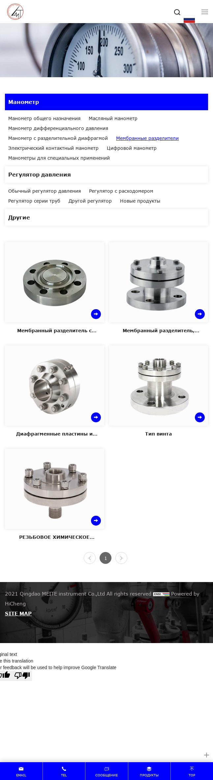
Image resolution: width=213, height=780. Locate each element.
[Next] (121, 558)
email (21, 775)
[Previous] (90, 558)
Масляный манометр (113, 118)
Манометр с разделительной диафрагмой (58, 138)
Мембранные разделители (147, 138)
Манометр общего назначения (44, 118)
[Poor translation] (22, 676)
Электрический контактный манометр (53, 148)
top (192, 775)
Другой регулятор (90, 201)
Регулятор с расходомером (121, 191)
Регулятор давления (39, 174)
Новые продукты (140, 201)
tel (64, 775)
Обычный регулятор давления (44, 191)
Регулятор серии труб (34, 201)
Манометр (23, 102)
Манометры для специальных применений (59, 158)
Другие (19, 217)
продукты (149, 775)
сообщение (106, 775)
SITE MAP (18, 613)
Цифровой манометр (132, 148)
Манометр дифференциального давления (58, 128)
